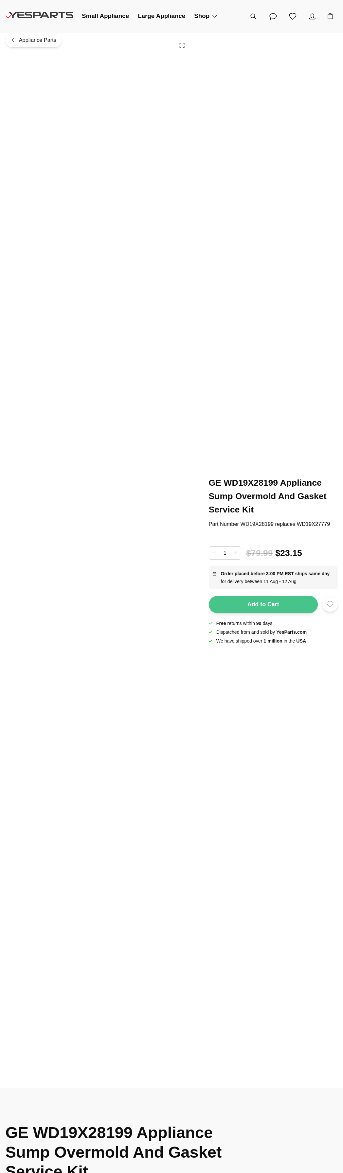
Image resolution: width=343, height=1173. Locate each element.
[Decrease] (214, 553)
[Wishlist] (292, 16)
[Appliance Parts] (33, 40)
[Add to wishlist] (329, 604)
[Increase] (236, 553)
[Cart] (330, 16)
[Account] (312, 16)
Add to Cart (263, 604)
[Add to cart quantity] (225, 553)
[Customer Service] (273, 16)
